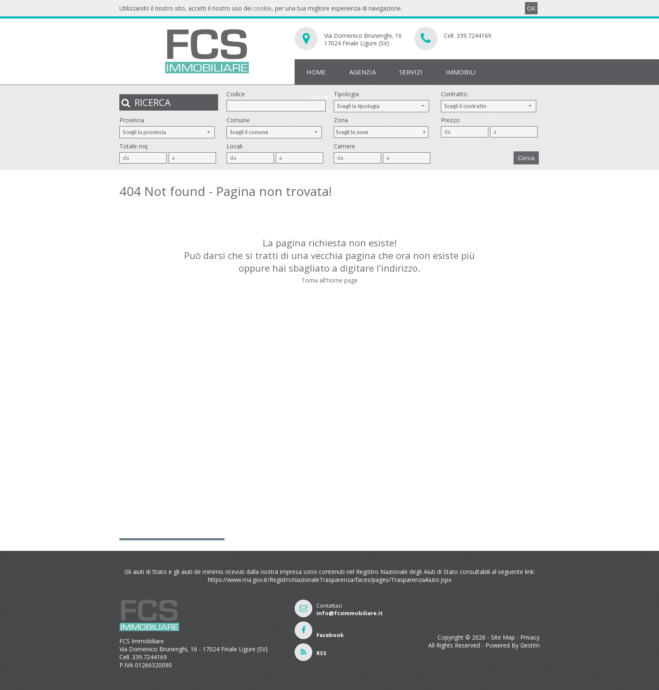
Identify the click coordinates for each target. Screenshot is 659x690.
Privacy (530, 637)
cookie (262, 8)
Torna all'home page (329, 280)
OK (531, 8)
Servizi (410, 72)
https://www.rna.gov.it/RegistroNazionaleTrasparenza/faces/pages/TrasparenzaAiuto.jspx (329, 580)
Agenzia (362, 72)
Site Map (503, 637)
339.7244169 (473, 36)
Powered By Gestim (512, 645)
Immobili (461, 72)
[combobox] (381, 106)
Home (316, 72)
